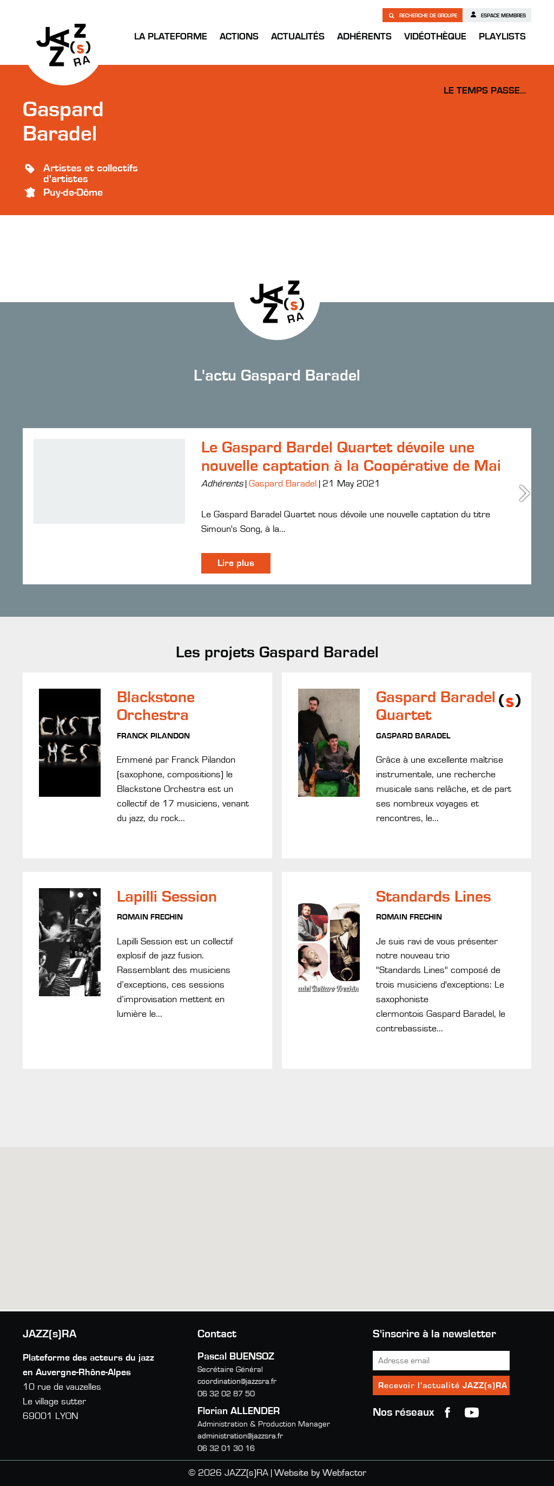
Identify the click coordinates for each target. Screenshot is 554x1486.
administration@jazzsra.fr (240, 1436)
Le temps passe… (485, 91)
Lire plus (235, 563)
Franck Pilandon (153, 736)
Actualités (298, 37)
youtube (472, 1412)
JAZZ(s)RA (63, 44)
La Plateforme (170, 37)
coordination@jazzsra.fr (236, 1381)
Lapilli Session (167, 897)
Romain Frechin (150, 917)
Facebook (447, 1412)
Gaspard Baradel (282, 484)
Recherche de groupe (422, 15)
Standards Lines (433, 897)
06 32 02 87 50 (226, 1394)
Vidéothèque (435, 37)
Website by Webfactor (320, 1473)
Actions (239, 37)
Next (526, 493)
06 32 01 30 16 (226, 1448)
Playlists (502, 37)
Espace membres (498, 14)
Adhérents (364, 37)
